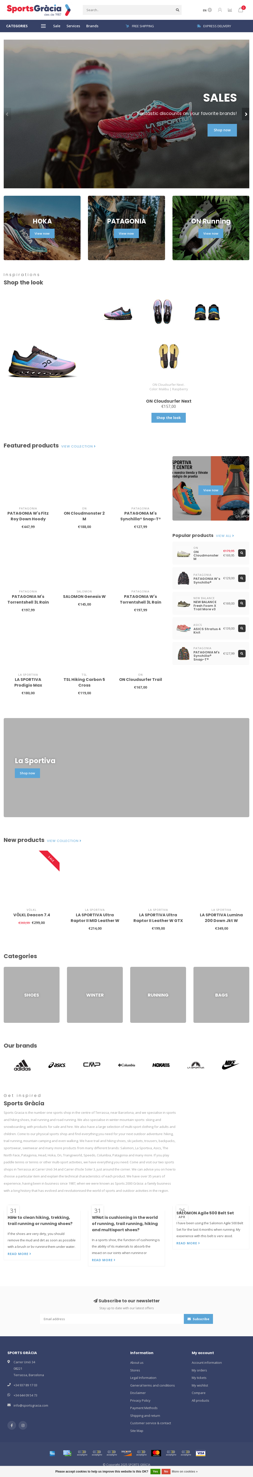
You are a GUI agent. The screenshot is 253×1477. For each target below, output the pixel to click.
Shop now (222, 130)
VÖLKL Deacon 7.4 (31, 915)
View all (225, 536)
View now (42, 233)
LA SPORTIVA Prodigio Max (28, 682)
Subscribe (198, 1319)
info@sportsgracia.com (31, 1405)
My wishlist (200, 1385)
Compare (199, 1393)
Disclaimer (138, 1393)
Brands (92, 26)
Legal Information (143, 1377)
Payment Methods (144, 1408)
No (166, 1471)
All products (200, 1400)
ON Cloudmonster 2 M (84, 516)
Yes (155, 1471)
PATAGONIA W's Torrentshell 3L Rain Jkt (140, 602)
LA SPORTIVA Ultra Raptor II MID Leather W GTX (95, 920)
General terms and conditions (152, 1385)
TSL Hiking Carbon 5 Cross (84, 682)
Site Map (136, 1430)
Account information (207, 1362)
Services (73, 26)
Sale (56, 26)
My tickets (199, 1377)
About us (137, 1362)
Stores (135, 1370)
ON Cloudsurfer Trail (140, 679)
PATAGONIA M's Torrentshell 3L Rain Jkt (28, 602)
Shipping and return (145, 1415)
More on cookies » (185, 1471)
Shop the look (168, 417)
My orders (199, 1370)
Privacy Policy (140, 1400)
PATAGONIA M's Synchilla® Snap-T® (140, 516)
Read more (19, 1254)
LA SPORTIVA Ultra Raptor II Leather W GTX (158, 917)
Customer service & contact (150, 1423)
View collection (78, 446)
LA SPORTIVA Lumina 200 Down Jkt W (221, 917)
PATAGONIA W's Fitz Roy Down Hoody (28, 516)
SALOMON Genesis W (84, 596)
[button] (7, 114)
